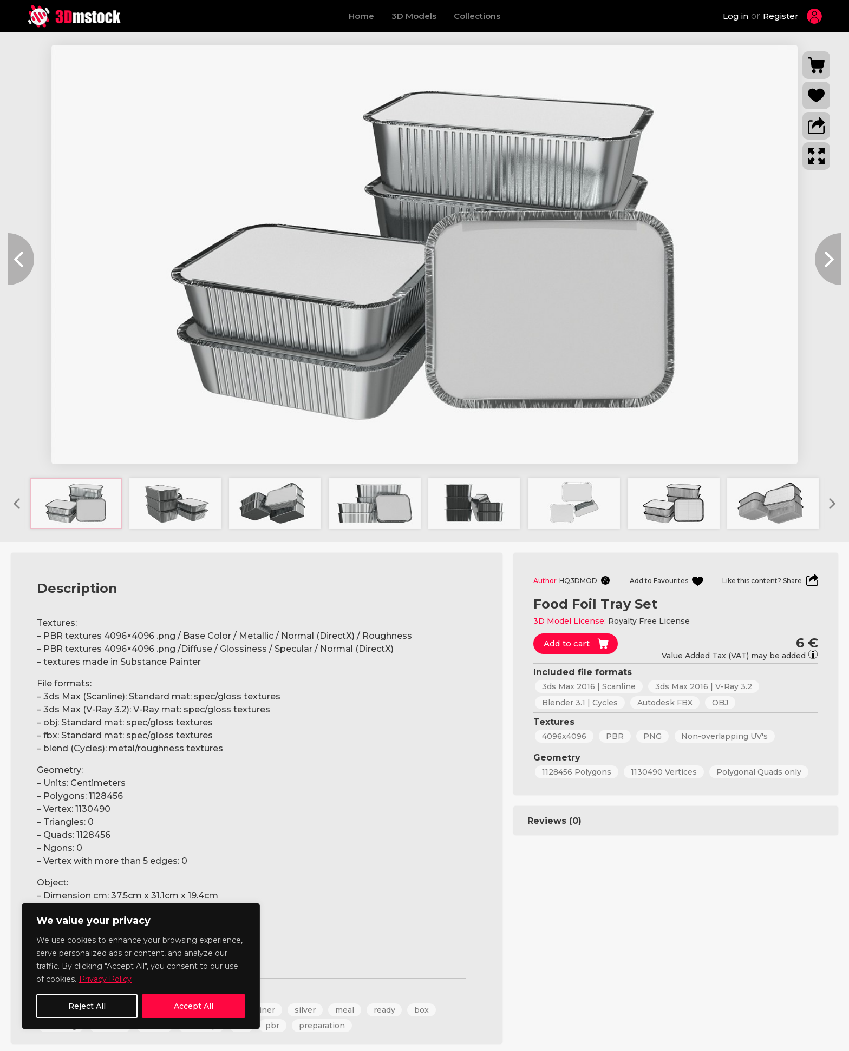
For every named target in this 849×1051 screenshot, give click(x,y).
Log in (735, 16)
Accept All (193, 1006)
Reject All (87, 1006)
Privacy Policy (105, 979)
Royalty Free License (649, 621)
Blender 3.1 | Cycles (580, 702)
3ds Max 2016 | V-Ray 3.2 (703, 686)
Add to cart (567, 643)
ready (385, 1010)
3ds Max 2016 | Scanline (589, 686)
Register (781, 16)
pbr (273, 1025)
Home (361, 16)
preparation (323, 1025)
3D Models (413, 16)
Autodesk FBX (665, 702)
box (423, 1010)
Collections (477, 16)
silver (306, 1010)
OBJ (720, 702)
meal (345, 1010)
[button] (816, 126)
